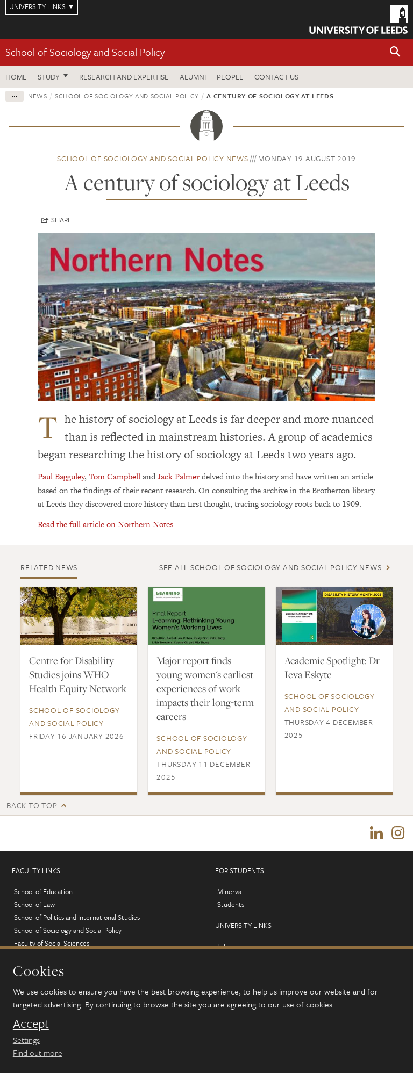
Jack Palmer (179, 476)
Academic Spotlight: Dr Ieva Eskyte (332, 667)
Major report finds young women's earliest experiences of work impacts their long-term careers (205, 688)
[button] (395, 52)
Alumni (193, 76)
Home (16, 76)
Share (61, 219)
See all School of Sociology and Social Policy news (270, 567)
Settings (26, 1040)
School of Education (43, 891)
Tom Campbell (114, 476)
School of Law (34, 904)
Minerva (229, 891)
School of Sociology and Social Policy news (152, 158)
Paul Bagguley (61, 476)
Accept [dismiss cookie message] (31, 1023)
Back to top (31, 805)
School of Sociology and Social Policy (85, 52)
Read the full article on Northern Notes (105, 524)
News (37, 95)
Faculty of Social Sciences (51, 943)
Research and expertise (124, 76)
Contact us (276, 76)
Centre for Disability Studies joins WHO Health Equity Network (77, 674)
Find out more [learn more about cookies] (37, 1052)
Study (49, 76)
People (230, 76)
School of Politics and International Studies (77, 917)
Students (230, 904)
